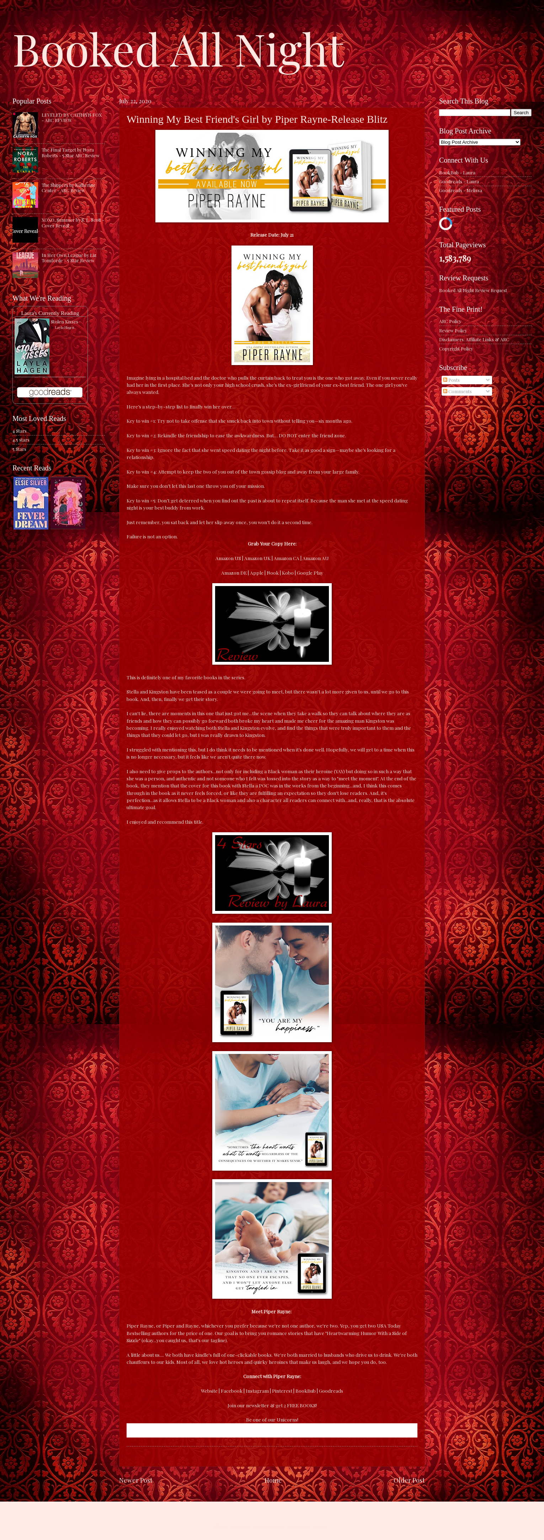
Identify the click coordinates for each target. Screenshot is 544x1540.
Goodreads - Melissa (460, 190)
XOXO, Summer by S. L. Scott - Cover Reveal (73, 222)
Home (273, 1480)
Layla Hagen (64, 327)
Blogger (320, 1526)
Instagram (257, 1390)
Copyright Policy (456, 349)
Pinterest (282, 1390)
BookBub (305, 1390)
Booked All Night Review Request (473, 290)
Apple (256, 572)
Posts (451, 380)
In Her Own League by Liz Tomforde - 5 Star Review (69, 257)
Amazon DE (234, 572)
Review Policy (453, 330)
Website (209, 1390)
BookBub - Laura (457, 172)
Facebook (231, 1390)
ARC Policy (450, 321)
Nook (273, 572)
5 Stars (19, 449)
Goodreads (331, 1390)
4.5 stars (21, 440)
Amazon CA (286, 558)
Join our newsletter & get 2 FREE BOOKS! (272, 1405)
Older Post (409, 1480)
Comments (457, 391)
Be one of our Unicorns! (272, 1419)
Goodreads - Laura (459, 181)
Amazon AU (316, 558)
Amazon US (228, 558)
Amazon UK (257, 558)
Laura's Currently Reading (50, 313)
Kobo (288, 572)
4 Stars (19, 431)
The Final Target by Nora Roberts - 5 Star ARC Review (71, 152)
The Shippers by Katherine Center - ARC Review (69, 187)
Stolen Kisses (64, 321)
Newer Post (136, 1480)
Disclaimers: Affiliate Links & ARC (474, 339)
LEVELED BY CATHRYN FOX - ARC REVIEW (72, 117)
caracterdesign (267, 1526)
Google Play (310, 572)
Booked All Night (178, 48)
